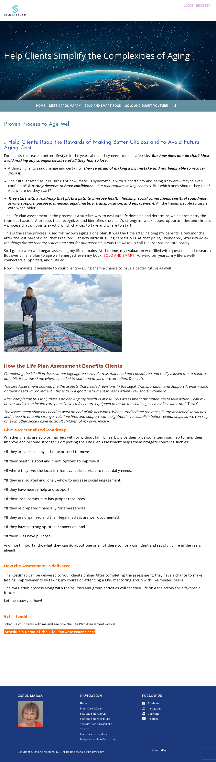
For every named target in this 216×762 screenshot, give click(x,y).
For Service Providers (93, 734)
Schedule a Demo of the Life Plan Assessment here (49, 631)
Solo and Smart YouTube (146, 106)
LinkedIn (150, 713)
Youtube (150, 718)
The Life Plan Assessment (96, 724)
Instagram (151, 708)
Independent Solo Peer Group (98, 739)
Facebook (150, 703)
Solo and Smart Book (102, 106)
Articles (85, 729)
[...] (174, 106)
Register (203, 5)
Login (188, 5)
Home (40, 106)
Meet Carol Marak (65, 106)
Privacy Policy (95, 752)
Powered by (159, 750)
